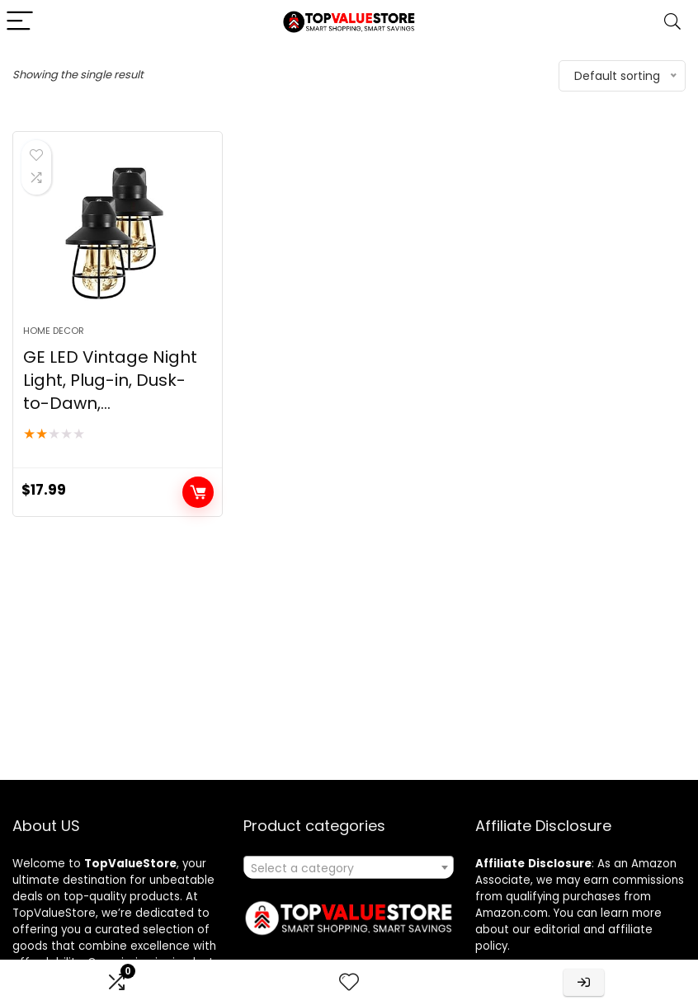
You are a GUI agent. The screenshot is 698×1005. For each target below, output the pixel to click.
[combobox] (348, 867)
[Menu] (20, 22)
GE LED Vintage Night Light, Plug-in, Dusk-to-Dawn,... (110, 380)
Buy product (198, 492)
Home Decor (53, 330)
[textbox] (348, 868)
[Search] (672, 22)
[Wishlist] (349, 982)
